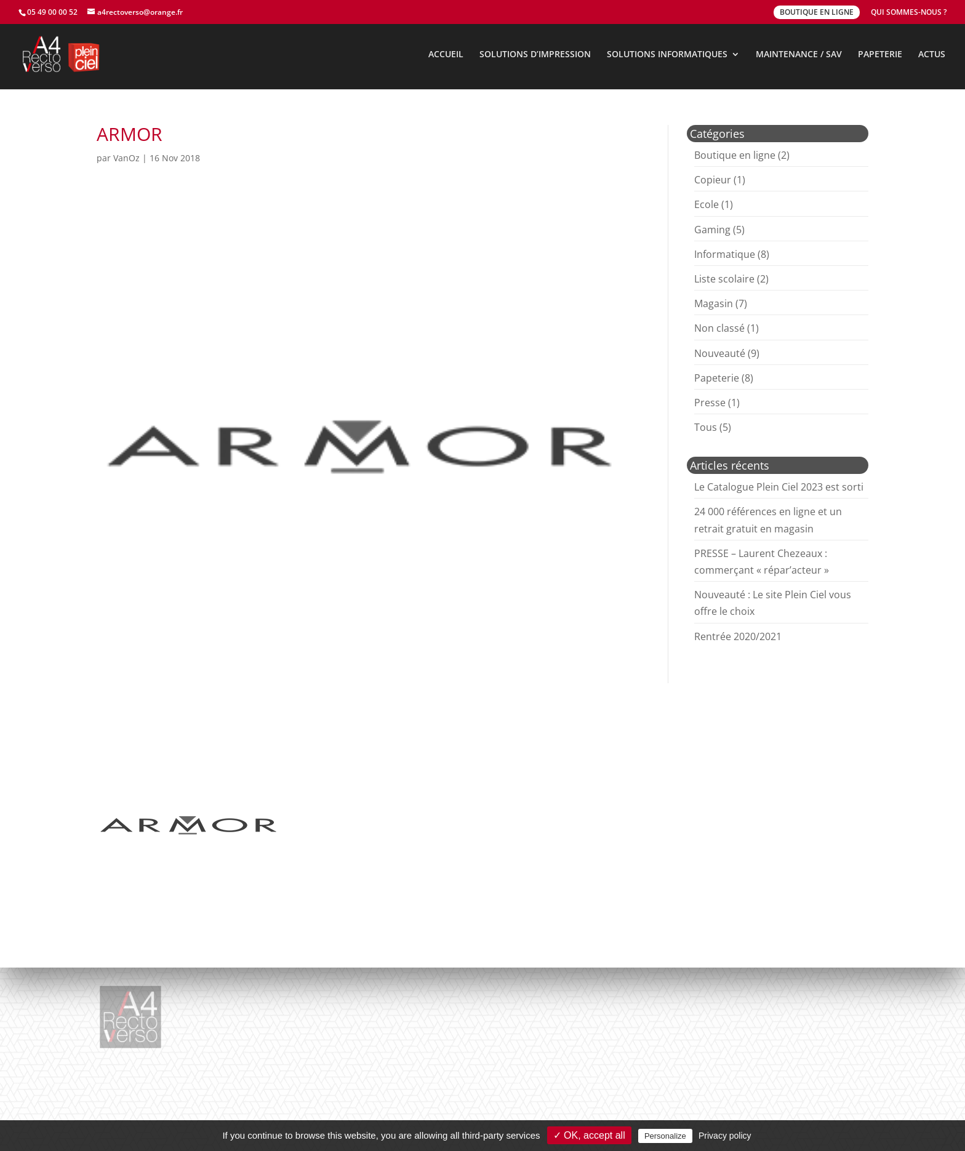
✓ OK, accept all (589, 1135)
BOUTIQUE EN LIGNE (817, 12)
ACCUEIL (445, 55)
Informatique (724, 254)
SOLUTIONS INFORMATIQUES (667, 55)
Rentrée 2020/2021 (738, 636)
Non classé (719, 328)
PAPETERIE (880, 55)
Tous (705, 427)
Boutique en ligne (734, 155)
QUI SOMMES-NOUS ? (909, 13)
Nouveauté (719, 353)
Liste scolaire (724, 279)
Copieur (712, 179)
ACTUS (931, 55)
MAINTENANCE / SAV (799, 55)
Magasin (713, 303)
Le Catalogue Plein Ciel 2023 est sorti (778, 487)
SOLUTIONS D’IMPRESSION (535, 55)
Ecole (706, 204)
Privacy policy (725, 1136)
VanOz (126, 158)
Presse (710, 402)
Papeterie (716, 378)
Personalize (665, 1136)
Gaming (712, 229)
